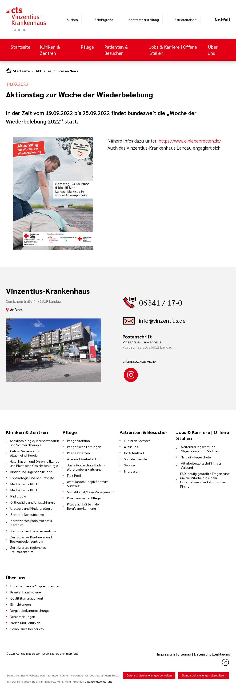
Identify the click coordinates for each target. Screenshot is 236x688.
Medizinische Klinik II (25, 490)
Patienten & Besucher (116, 50)
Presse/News (67, 71)
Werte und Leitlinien (25, 622)
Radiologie (18, 496)
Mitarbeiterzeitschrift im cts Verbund (201, 465)
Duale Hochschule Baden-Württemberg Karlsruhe (86, 467)
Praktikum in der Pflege (84, 498)
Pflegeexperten (78, 453)
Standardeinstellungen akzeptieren (203, 675)
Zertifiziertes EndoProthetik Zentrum (31, 522)
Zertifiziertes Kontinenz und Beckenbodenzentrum (31, 539)
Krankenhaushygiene (25, 592)
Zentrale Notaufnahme (27, 514)
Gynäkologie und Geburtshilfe (32, 478)
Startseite (20, 47)
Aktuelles (43, 71)
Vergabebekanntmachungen (31, 610)
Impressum (132, 471)
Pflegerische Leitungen (84, 447)
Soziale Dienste (135, 459)
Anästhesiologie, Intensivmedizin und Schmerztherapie (34, 442)
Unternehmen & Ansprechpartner (35, 586)
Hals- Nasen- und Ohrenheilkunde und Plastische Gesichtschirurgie (34, 463)
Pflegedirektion (78, 440)
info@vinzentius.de (162, 320)
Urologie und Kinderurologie (31, 508)
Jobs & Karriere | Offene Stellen (173, 50)
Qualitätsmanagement (26, 598)
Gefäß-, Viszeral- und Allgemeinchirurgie (25, 453)
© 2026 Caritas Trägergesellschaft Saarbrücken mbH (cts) (42, 653)
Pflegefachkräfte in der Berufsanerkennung (83, 506)
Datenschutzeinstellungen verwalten (149, 675)
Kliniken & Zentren (50, 50)
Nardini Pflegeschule (196, 457)
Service (129, 465)
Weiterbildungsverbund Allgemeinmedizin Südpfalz (200, 449)
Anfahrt (16, 309)
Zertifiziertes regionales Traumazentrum (28, 549)
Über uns (213, 50)
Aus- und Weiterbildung (84, 459)
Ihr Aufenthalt (134, 453)
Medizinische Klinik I (25, 484)
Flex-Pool (74, 475)
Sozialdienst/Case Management (90, 492)
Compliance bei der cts (27, 629)
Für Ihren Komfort (137, 440)
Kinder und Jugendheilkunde (31, 471)
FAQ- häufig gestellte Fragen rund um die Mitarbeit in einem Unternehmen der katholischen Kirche (205, 479)
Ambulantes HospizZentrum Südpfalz (87, 483)
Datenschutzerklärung (212, 654)
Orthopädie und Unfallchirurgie (33, 502)
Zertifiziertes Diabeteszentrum (33, 531)
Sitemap (184, 654)
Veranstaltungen (22, 616)
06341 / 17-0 (160, 302)
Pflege (87, 47)
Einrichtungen (20, 604)
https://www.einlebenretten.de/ (190, 141)
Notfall (222, 19)
